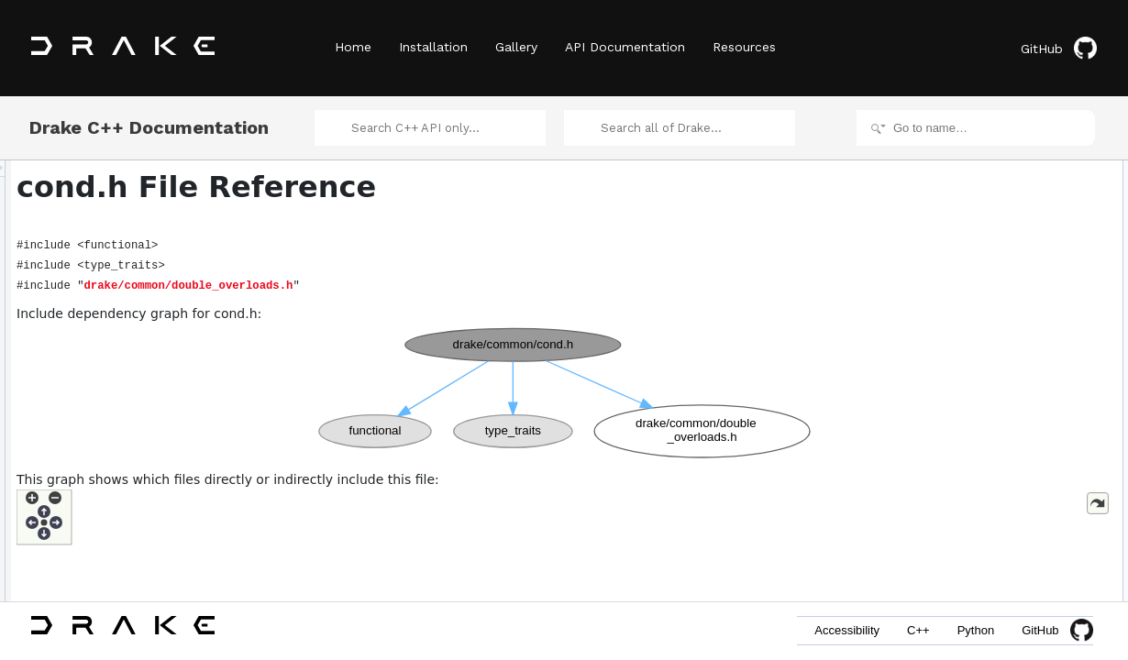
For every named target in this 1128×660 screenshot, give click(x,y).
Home (353, 46)
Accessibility (846, 630)
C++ (918, 630)
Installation (433, 46)
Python (975, 630)
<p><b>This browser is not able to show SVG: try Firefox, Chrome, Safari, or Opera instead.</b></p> (567, 393)
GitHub (1059, 48)
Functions (947, 210)
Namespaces (955, 170)
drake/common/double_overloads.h (418, 286)
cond (950, 231)
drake (952, 190)
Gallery (516, 46)
